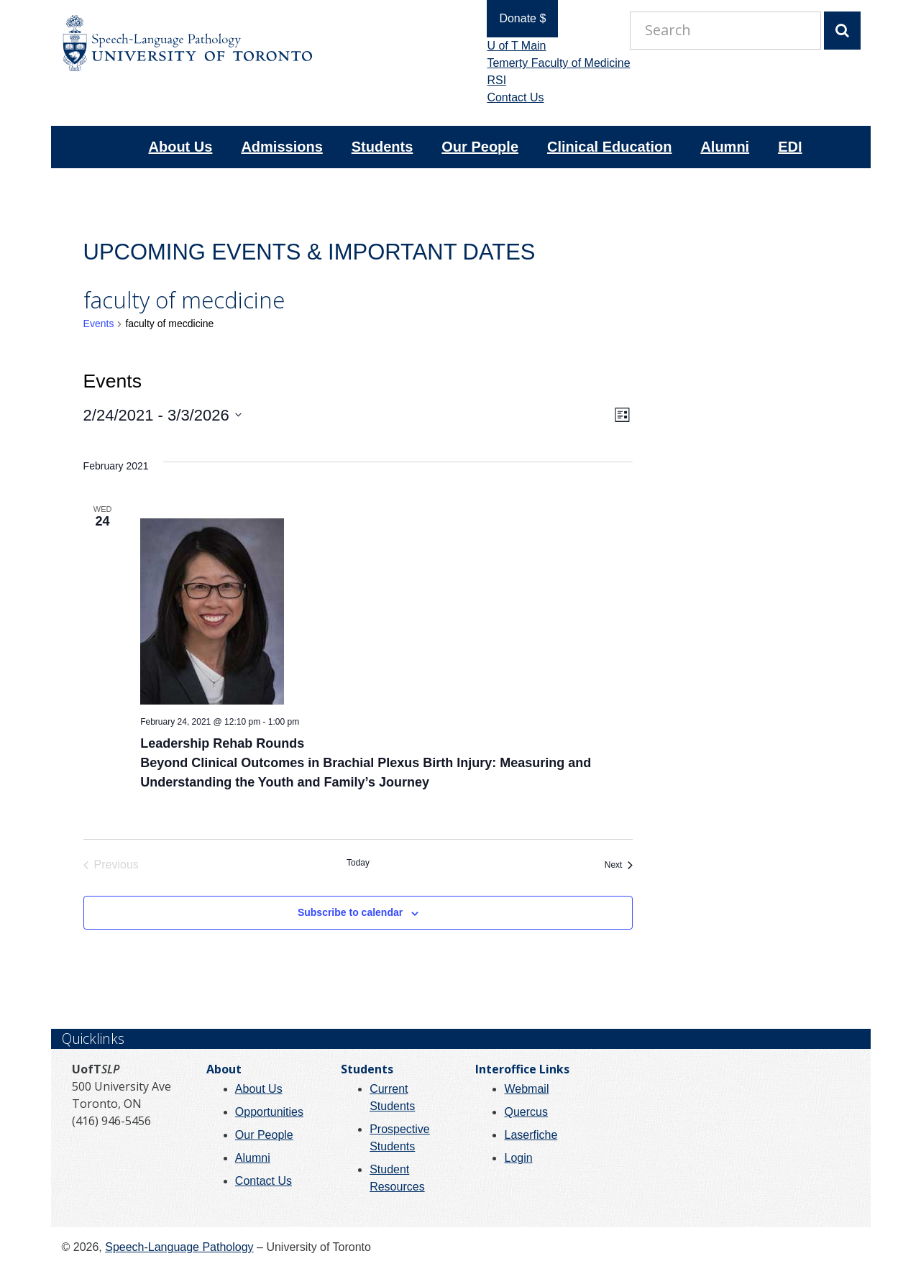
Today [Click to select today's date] (358, 863)
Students (382, 147)
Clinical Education (609, 147)
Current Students (392, 1097)
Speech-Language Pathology (179, 1247)
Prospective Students (400, 1137)
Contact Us (508, 97)
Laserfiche (530, 1135)
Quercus (525, 1112)
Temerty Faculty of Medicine (551, 63)
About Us (181, 147)
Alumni (724, 147)
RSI (489, 80)
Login (518, 1158)
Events (98, 323)
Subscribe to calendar (350, 912)
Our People (479, 147)
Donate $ (515, 18)
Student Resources (397, 1178)
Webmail (526, 1089)
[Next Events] (619, 865)
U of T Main (509, 46)
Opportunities (269, 1112)
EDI (790, 147)
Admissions (281, 147)
